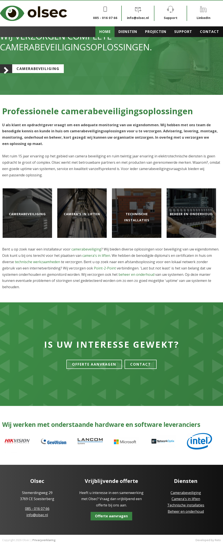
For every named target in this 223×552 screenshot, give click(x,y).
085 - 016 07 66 (105, 13)
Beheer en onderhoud (191, 214)
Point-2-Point (105, 268)
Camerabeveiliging (38, 68)
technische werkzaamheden (37, 261)
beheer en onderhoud (136, 274)
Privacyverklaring (43, 540)
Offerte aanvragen (111, 516)
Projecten (155, 31)
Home (105, 31)
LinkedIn (203, 13)
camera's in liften (96, 255)
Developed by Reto (208, 540)
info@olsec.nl (138, 13)
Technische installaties (185, 505)
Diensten (127, 31)
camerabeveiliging (86, 249)
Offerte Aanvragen (94, 364)
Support (170, 13)
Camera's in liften (82, 214)
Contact (209, 31)
